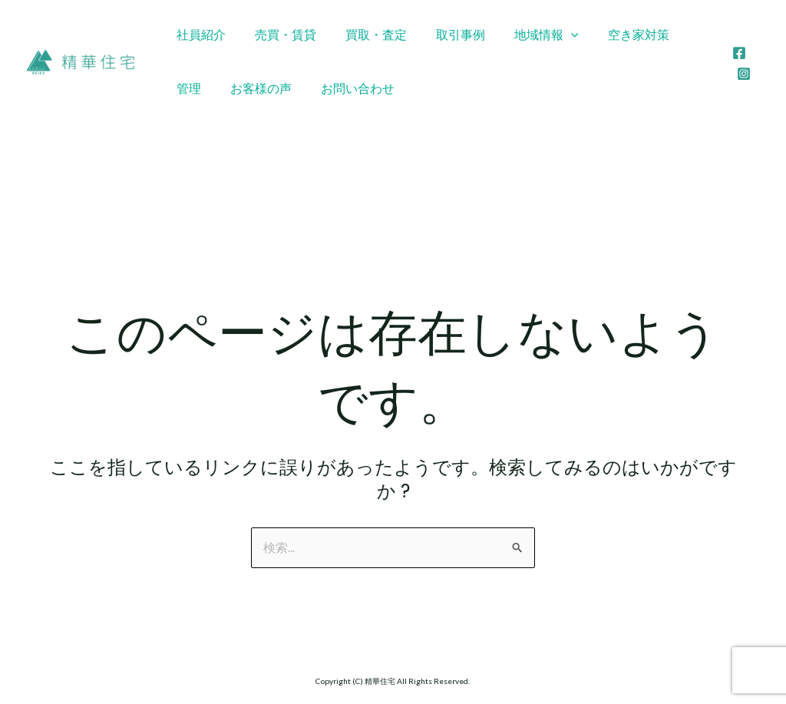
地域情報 (526, 34)
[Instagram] (742, 74)
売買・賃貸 (278, 34)
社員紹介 (198, 34)
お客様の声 (205, 88)
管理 (681, 34)
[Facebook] (738, 53)
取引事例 (444, 34)
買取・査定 (364, 34)
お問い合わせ (297, 88)
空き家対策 (613, 34)
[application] (550, 34)
